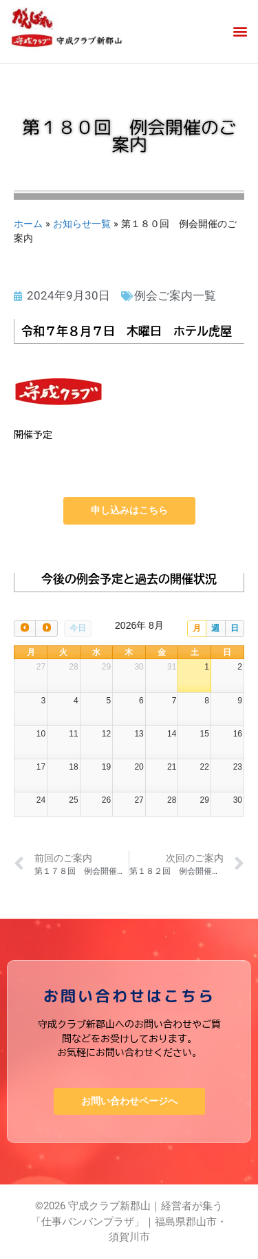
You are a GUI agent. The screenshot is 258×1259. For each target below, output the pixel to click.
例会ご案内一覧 (175, 295)
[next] (46, 628)
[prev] (25, 628)
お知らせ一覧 (82, 223)
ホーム (28, 223)
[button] (239, 31)
